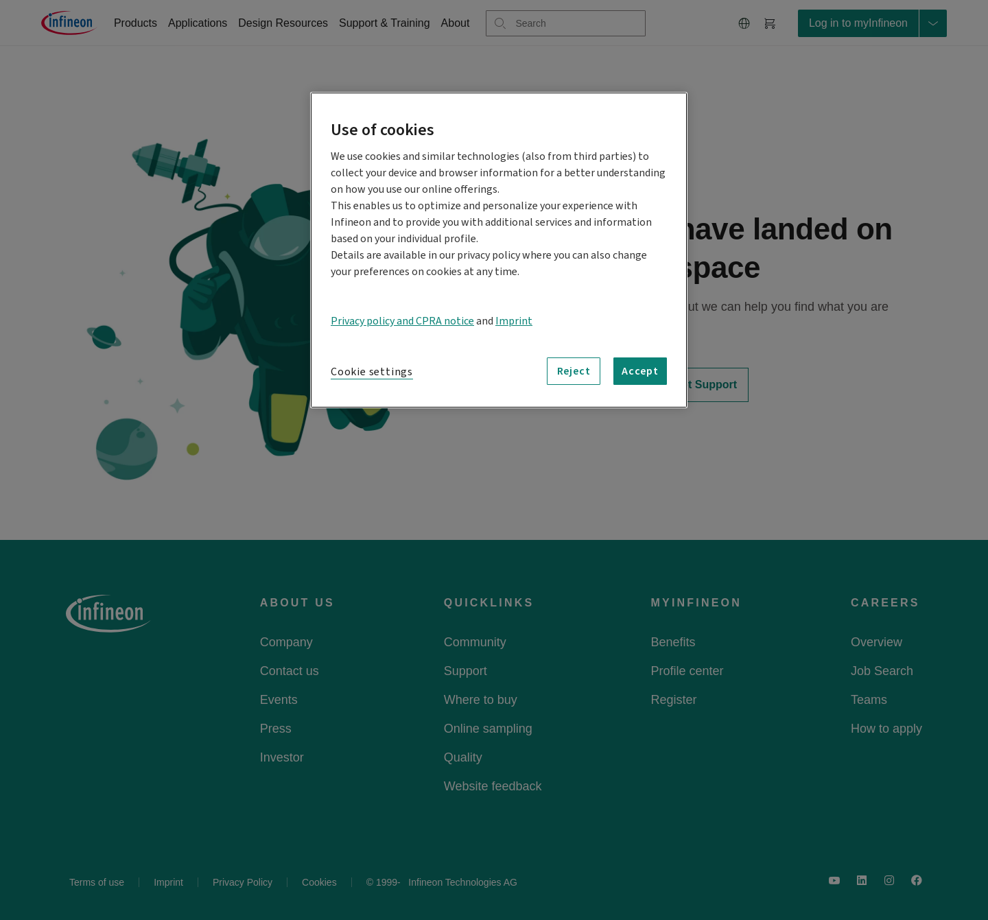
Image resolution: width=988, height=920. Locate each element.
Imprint (513, 321)
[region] (498, 250)
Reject (574, 371)
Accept (640, 371)
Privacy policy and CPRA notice (402, 321)
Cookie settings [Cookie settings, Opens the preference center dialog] (372, 371)
